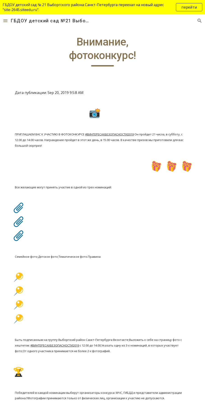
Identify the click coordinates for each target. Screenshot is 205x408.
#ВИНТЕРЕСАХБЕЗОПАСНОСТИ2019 (109, 134)
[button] (5, 20)
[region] (102, 7)
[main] (102, 50)
